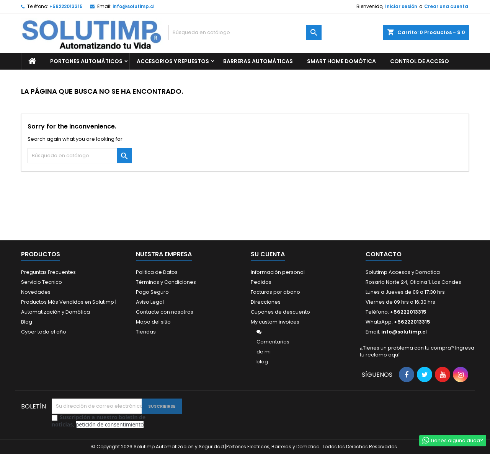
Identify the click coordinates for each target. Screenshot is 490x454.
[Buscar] (245, 32)
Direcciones (266, 302)
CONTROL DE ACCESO (419, 61)
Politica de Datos (157, 272)
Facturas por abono (275, 292)
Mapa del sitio (153, 321)
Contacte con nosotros (164, 312)
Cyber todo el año (43, 331)
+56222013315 (66, 6)
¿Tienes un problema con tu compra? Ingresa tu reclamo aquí (417, 351)
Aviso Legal (150, 302)
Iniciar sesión (401, 6)
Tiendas (146, 331)
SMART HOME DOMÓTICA (341, 61)
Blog (26, 321)
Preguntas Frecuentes (48, 272)
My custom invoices (275, 321)
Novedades (36, 292)
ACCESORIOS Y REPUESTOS (173, 61)
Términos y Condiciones (166, 282)
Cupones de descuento (280, 312)
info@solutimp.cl (134, 6)
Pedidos (261, 282)
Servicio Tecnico (41, 282)
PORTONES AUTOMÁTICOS (86, 61)
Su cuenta (268, 254)
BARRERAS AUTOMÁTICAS (258, 61)
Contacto (384, 254)
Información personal (278, 272)
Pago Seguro (152, 292)
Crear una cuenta (446, 6)
